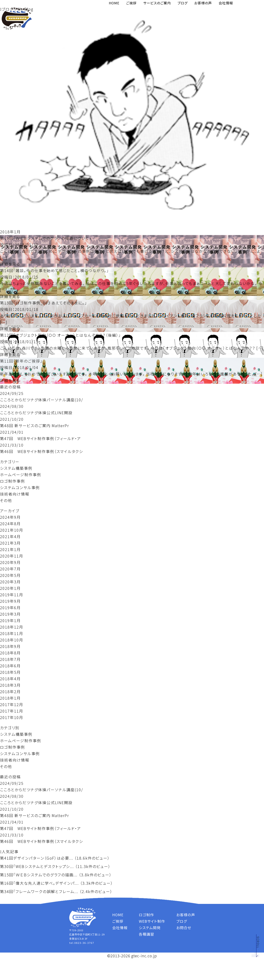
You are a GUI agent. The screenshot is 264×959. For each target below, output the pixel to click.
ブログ (182, 2)
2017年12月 (11, 704)
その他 (6, 500)
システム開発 (150, 927)
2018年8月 (10, 653)
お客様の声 (203, 2)
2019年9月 (10, 601)
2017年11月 (11, 711)
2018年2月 (10, 691)
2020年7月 (10, 569)
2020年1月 (10, 588)
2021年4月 (10, 536)
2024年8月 (10, 523)
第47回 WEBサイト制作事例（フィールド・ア (40, 438)
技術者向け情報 (14, 494)
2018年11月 (11, 633)
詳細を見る (10, 264)
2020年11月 (11, 556)
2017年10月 (11, 717)
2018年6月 (10, 665)
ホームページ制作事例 (20, 474)
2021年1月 (10, 549)
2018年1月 (10, 698)
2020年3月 (10, 581)
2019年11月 (11, 594)
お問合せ (183, 927)
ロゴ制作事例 (12, 481)
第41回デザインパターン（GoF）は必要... (36, 858)
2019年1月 (10, 620)
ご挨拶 (131, 2)
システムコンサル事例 (20, 487)
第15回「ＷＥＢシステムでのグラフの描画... (39, 874)
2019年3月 (10, 614)
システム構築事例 (16, 468)
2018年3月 (10, 685)
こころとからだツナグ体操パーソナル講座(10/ (41, 399)
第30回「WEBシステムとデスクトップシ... (37, 866)
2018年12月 (11, 627)
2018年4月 (10, 678)
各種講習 (146, 934)
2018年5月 (10, 672)
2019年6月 (10, 607)
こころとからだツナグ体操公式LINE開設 (36, 412)
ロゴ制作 (146, 914)
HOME (114, 2)
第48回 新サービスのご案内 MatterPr (34, 425)
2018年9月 (10, 646)
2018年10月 (11, 640)
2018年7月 (10, 659)
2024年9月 (10, 517)
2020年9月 (10, 562)
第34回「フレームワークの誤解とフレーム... (39, 891)
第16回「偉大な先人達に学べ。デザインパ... (39, 883)
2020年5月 (10, 575)
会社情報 (226, 2)
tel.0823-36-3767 (81, 943)
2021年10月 (11, 530)
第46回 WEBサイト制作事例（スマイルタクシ (41, 451)
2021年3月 (10, 543)
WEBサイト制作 (152, 921)
